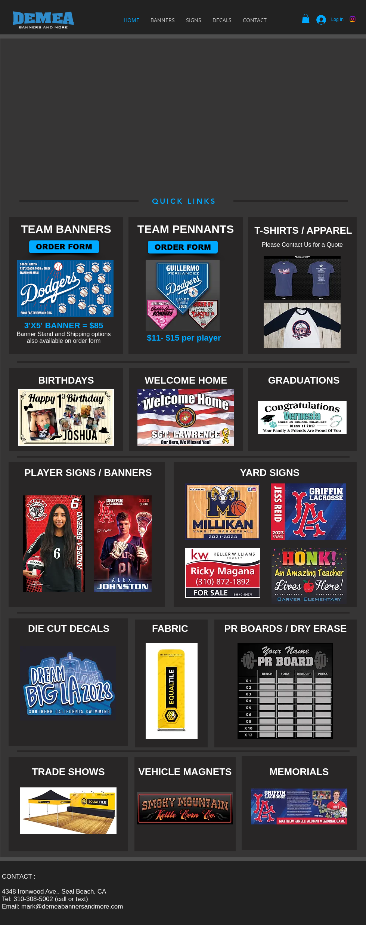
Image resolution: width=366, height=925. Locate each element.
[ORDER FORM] (183, 247)
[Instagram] (352, 19)
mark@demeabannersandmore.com (72, 906)
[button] (306, 18)
